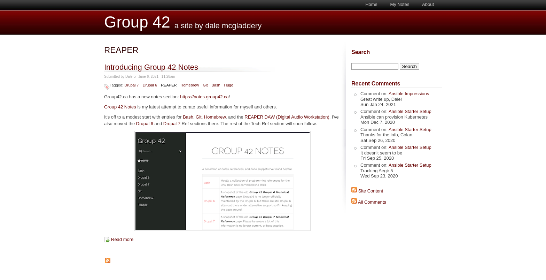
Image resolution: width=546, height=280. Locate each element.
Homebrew (189, 85)
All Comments (372, 202)
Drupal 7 (131, 85)
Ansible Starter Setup (410, 111)
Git (205, 85)
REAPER (169, 85)
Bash (215, 85)
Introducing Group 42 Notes (151, 67)
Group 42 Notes (120, 106)
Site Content (370, 191)
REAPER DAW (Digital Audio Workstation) (286, 117)
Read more (122, 239)
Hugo (228, 85)
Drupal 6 (150, 85)
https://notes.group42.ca (204, 96)
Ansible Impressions (409, 93)
